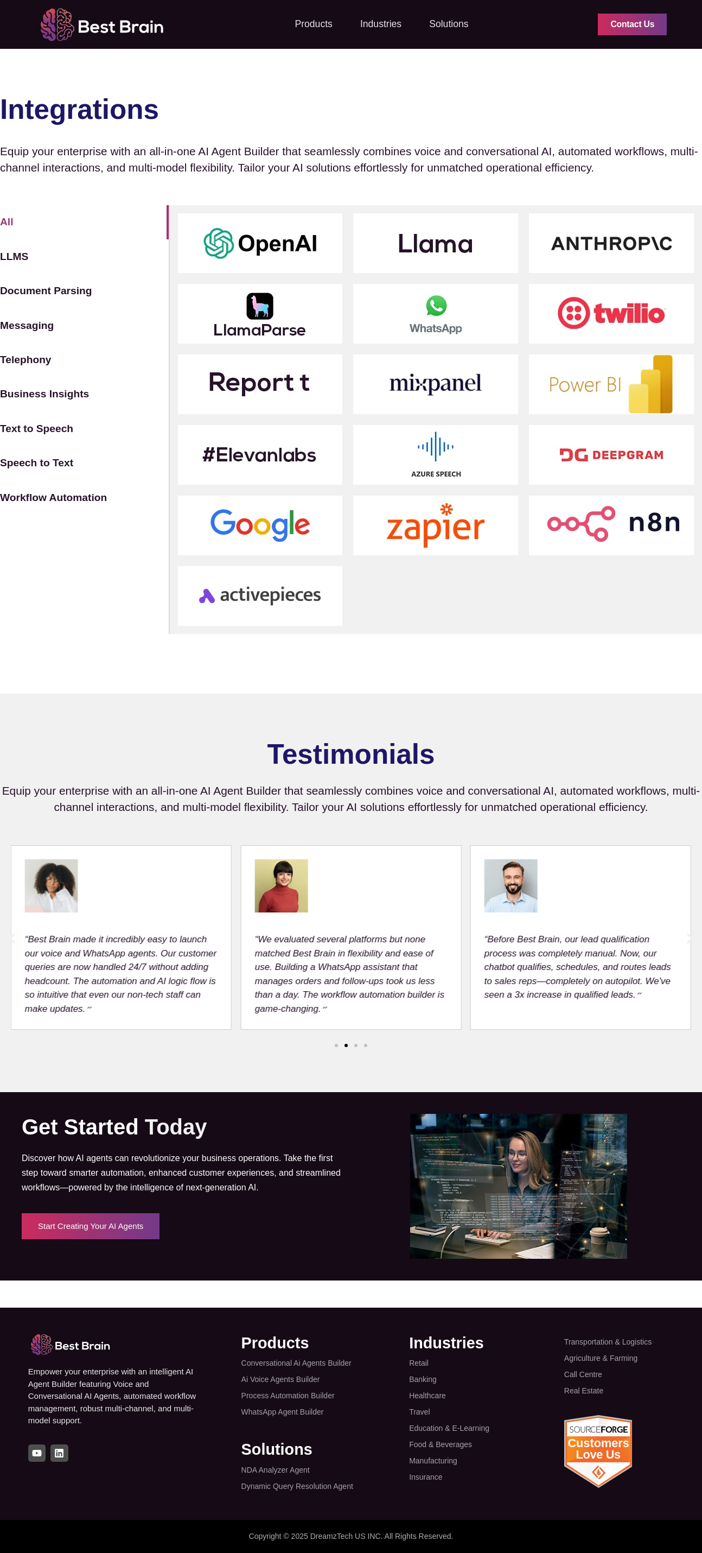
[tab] (84, 222)
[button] (12, 939)
